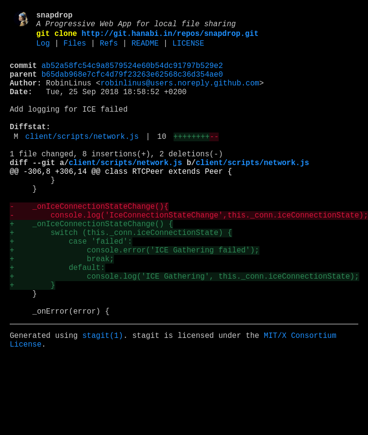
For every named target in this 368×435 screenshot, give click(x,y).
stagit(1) (102, 398)
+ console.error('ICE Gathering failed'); (134, 297)
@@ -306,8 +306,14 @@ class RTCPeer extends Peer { (121, 201)
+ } (32, 340)
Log (43, 50)
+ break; (62, 308)
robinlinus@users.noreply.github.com (179, 95)
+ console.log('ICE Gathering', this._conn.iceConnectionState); (184, 329)
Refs (109, 50)
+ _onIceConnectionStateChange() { (91, 265)
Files (75, 50)
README (145, 50)
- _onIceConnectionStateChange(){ (89, 244)
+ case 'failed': (71, 287)
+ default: (57, 319)
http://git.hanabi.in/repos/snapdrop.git (169, 38)
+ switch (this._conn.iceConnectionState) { (121, 276)
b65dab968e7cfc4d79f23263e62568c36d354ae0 (132, 85)
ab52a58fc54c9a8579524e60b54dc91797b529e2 (132, 74)
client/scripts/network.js (82, 160)
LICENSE (188, 50)
